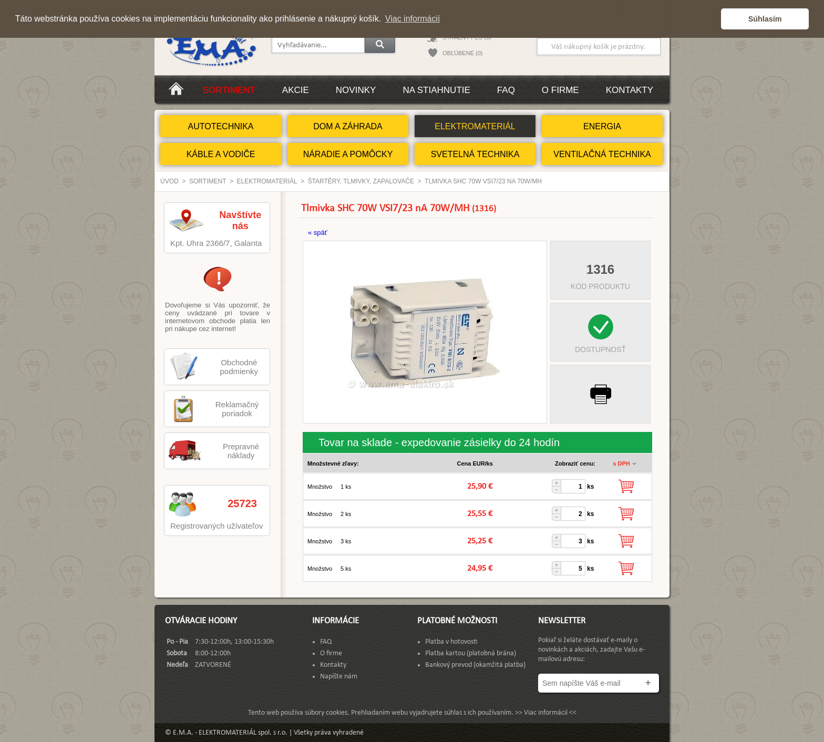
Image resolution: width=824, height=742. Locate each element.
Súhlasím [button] (765, 19)
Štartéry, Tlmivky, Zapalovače (361, 181)
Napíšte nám (338, 677)
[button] (710, 19)
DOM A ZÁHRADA (348, 126)
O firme (560, 90)
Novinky (356, 90)
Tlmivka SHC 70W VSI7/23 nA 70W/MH (483, 181)
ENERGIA (602, 126)
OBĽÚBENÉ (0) (462, 53)
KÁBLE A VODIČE (221, 154)
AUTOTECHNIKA (220, 126)
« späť (317, 232)
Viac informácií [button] (412, 18)
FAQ (506, 90)
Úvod (169, 181)
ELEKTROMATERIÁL (475, 126)
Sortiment (229, 90)
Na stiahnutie (436, 90)
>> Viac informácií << (545, 713)
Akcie (295, 90)
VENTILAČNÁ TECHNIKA (602, 154)
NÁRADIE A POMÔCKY (348, 154)
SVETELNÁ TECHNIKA (475, 154)
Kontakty (629, 90)
